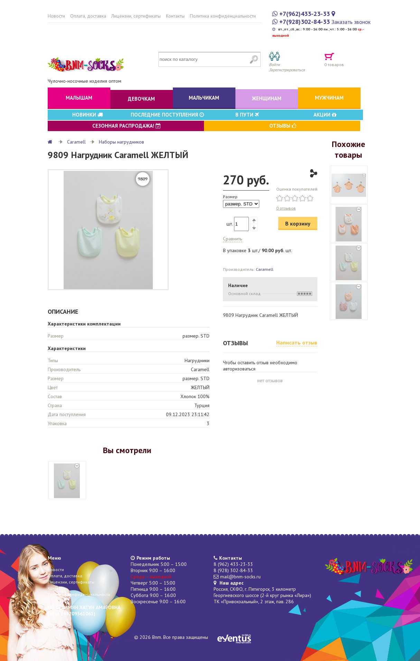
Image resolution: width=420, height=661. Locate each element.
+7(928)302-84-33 (304, 22)
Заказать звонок (351, 21)
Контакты (175, 16)
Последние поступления (167, 114)
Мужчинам (329, 97)
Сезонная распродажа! (126, 125)
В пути (247, 114)
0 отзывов (286, 208)
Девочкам (141, 98)
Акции (325, 114)
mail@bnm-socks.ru (240, 576)
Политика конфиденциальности (223, 16)
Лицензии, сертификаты (136, 16)
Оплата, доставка (88, 16)
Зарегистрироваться (287, 69)
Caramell (76, 142)
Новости (56, 16)
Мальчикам (204, 97)
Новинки (87, 114)
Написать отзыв (296, 342)
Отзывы (282, 125)
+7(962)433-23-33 (304, 14)
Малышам (79, 97)
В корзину (297, 223)
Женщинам (266, 98)
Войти (274, 64)
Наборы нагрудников (121, 142)
